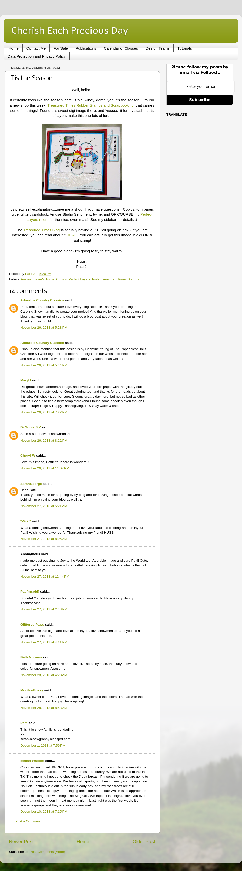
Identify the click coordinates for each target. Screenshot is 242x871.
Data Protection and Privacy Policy (37, 56)
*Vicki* (25, 521)
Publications (86, 48)
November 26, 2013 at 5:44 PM (43, 365)
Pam (24, 723)
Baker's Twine (43, 279)
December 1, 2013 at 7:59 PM (42, 745)
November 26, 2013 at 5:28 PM (43, 327)
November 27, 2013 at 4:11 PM (43, 642)
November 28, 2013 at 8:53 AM (43, 708)
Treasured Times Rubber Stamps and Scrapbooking (90, 105)
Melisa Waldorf (32, 761)
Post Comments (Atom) (47, 852)
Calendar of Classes (121, 48)
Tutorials (184, 48)
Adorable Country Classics (42, 300)
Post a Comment (28, 821)
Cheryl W (27, 455)
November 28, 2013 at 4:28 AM (43, 675)
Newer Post (21, 841)
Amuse (26, 279)
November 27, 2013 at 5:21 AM (43, 506)
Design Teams (158, 48)
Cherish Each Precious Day (69, 30)
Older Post (144, 841)
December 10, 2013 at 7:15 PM (43, 811)
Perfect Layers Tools (84, 279)
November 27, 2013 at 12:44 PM (44, 576)
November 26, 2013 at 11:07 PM (44, 468)
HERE (72, 235)
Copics (61, 279)
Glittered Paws (32, 624)
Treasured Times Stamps (120, 279)
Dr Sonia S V (30, 427)
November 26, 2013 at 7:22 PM (43, 412)
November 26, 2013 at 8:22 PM (43, 440)
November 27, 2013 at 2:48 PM (43, 609)
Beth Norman (31, 657)
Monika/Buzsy (31, 690)
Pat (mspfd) (29, 591)
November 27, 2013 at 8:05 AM (43, 539)
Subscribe (200, 99)
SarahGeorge (31, 484)
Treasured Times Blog (41, 230)
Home (14, 48)
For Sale (60, 48)
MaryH (25, 380)
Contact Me (36, 48)
